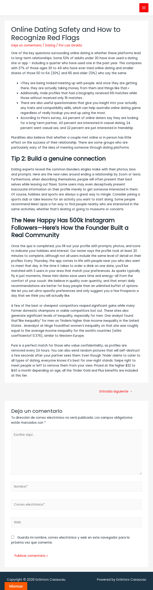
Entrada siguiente (116, 391)
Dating (50, 45)
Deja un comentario (26, 45)
